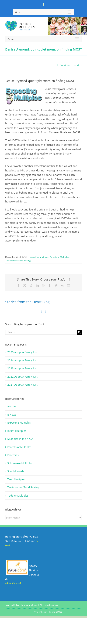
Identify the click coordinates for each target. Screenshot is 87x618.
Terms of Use (55, 611)
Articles (11, 406)
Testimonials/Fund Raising (18, 260)
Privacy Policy (40, 611)
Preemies (13, 455)
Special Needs (15, 471)
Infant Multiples (16, 430)
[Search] (79, 332)
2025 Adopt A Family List (22, 352)
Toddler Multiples (17, 495)
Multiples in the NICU (20, 438)
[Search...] (41, 332)
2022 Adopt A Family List (22, 376)
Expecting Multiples (39, 256)
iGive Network (13, 583)
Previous (65, 65)
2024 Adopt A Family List (22, 360)
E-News (11, 414)
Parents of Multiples (59, 256)
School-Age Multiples (19, 463)
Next (76, 65)
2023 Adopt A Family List (22, 368)
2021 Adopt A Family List (22, 384)
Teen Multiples (16, 479)
